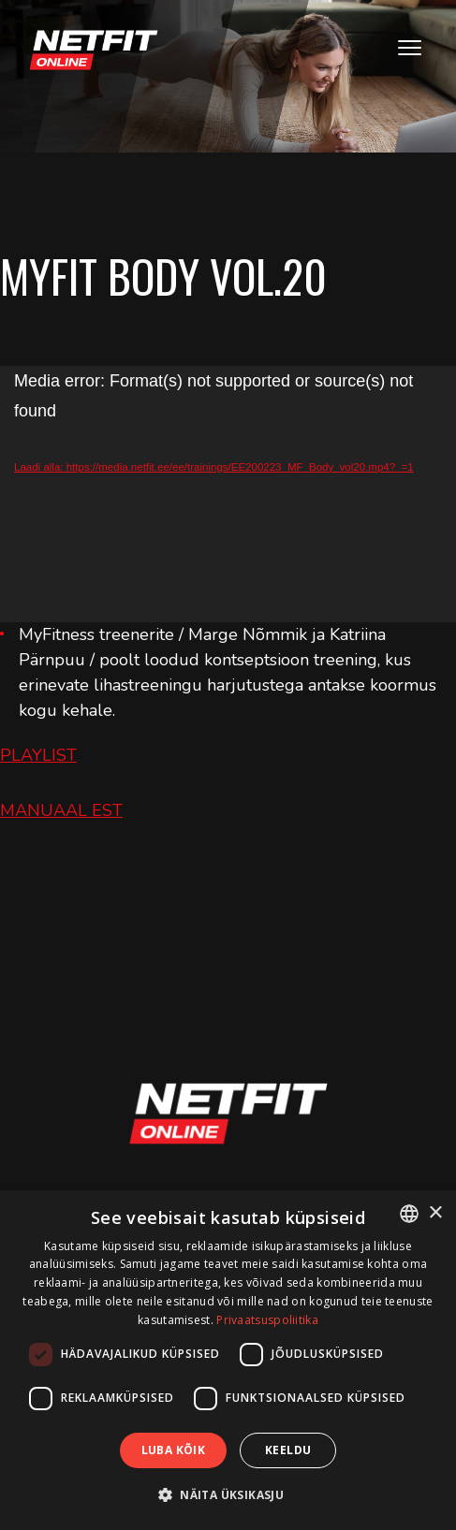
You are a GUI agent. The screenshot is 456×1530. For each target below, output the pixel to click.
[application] (228, 494)
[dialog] (228, 1360)
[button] (228, 1495)
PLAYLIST (38, 755)
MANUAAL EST (61, 810)
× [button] (435, 1213)
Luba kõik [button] (173, 1450)
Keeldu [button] (288, 1450)
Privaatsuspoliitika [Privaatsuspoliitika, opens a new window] (267, 1320)
